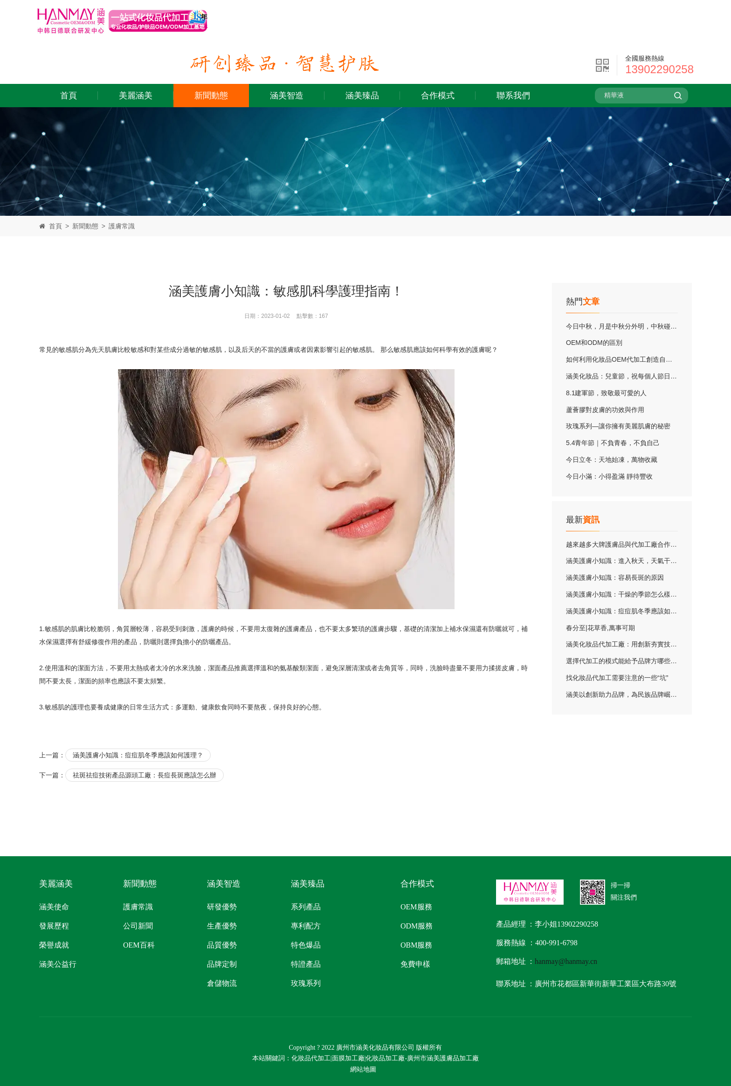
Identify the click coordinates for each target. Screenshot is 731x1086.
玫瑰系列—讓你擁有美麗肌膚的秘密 (618, 426)
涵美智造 (286, 95)
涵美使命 (54, 907)
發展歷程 (54, 926)
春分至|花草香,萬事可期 (600, 628)
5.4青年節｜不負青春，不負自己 (613, 443)
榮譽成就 (54, 945)
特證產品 (306, 964)
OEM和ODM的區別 (594, 342)
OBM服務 (416, 945)
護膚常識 (122, 226)
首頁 (68, 95)
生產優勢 (222, 926)
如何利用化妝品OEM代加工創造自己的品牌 (629, 359)
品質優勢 (222, 945)
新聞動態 (211, 95)
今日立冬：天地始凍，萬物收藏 (611, 459)
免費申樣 (415, 964)
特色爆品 (306, 945)
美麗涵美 (135, 95)
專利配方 (306, 926)
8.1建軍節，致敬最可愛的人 (606, 393)
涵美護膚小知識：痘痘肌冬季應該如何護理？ (631, 611)
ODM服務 (416, 926)
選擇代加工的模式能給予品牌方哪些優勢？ (628, 661)
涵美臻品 (362, 95)
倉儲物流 (222, 983)
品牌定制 (222, 964)
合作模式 (438, 95)
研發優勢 (222, 907)
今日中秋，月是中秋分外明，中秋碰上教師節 (631, 326)
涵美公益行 (57, 964)
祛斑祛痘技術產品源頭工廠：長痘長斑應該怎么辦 (144, 775)
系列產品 (306, 907)
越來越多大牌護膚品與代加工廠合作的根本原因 (634, 544)
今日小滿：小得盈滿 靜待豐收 (609, 476)
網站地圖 (363, 1069)
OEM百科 (139, 945)
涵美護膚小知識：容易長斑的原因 (615, 577)
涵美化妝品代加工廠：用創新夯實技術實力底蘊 (634, 644)
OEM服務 (416, 907)
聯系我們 (513, 95)
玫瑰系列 (306, 983)
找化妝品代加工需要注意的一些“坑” (617, 677)
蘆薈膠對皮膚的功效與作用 (605, 409)
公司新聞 (138, 926)
